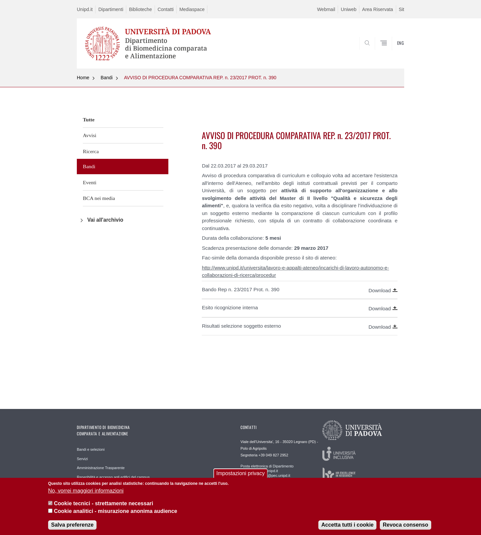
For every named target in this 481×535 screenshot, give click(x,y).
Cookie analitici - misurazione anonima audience (115, 514)
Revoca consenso (405, 528)
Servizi (82, 459)
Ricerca (91, 151)
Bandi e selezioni (91, 449)
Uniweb (348, 9)
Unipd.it (85, 9)
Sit (401, 9)
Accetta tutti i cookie (347, 528)
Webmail (326, 9)
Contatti (166, 9)
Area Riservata (377, 9)
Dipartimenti (110, 9)
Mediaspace (192, 9)
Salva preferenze (72, 528)
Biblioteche (140, 9)
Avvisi (89, 135)
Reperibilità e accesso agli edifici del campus (113, 477)
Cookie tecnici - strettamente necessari (103, 507)
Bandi (107, 77)
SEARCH (392, 52)
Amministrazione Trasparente (101, 468)
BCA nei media (99, 198)
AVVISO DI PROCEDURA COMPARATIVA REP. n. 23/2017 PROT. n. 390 (200, 77)
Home (83, 77)
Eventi (90, 182)
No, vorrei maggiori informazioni (86, 494)
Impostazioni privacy (240, 477)
